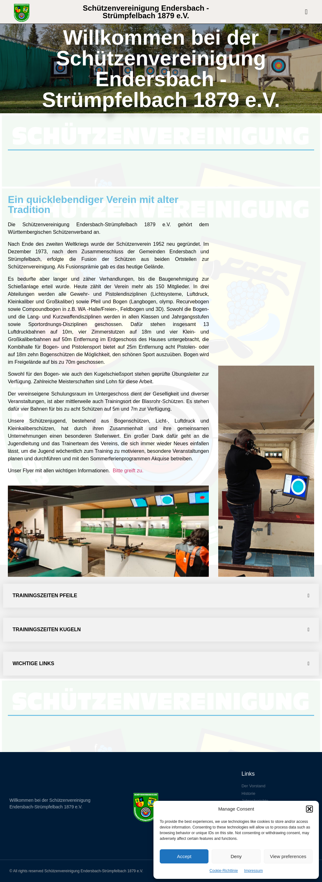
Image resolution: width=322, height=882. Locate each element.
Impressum (253, 870)
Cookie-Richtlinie (223, 870)
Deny (236, 856)
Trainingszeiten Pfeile (45, 595)
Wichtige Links (33, 663)
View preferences (288, 856)
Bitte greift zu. (129, 470)
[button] (309, 809)
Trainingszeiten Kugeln (47, 629)
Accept (184, 856)
